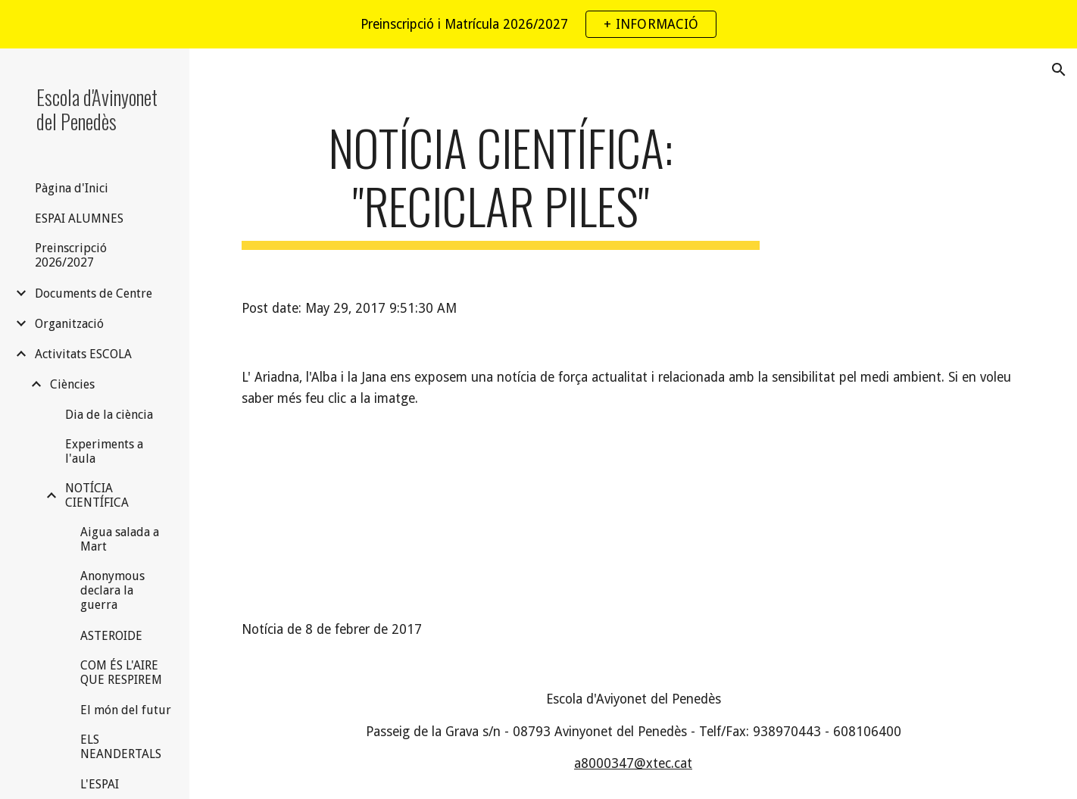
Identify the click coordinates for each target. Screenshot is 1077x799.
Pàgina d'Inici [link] (71, 188)
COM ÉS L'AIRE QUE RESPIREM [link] (121, 672)
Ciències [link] (72, 384)
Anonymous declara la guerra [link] (112, 590)
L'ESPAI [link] (99, 784)
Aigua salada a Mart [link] (119, 539)
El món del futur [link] (125, 710)
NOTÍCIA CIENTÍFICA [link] (97, 495)
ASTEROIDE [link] (111, 636)
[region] (538, 24)
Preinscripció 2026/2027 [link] (71, 255)
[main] (500, 184)
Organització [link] (69, 324)
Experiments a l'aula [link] (104, 451)
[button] (1059, 69)
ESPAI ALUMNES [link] (79, 218)
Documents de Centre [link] (93, 293)
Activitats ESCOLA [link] (83, 354)
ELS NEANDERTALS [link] (120, 746)
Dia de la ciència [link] (109, 414)
